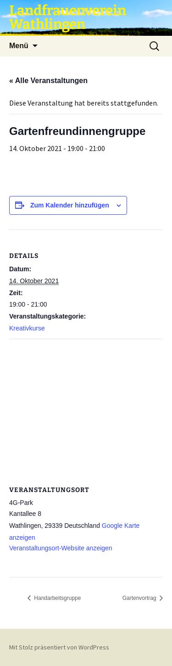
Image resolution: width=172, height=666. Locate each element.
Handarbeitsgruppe (57, 598)
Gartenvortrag (140, 598)
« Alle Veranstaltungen (48, 80)
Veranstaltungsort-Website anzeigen (60, 548)
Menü (18, 46)
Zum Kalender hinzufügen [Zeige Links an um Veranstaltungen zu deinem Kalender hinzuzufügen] (69, 205)
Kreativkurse (27, 328)
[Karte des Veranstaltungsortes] (86, 405)
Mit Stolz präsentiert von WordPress (59, 647)
